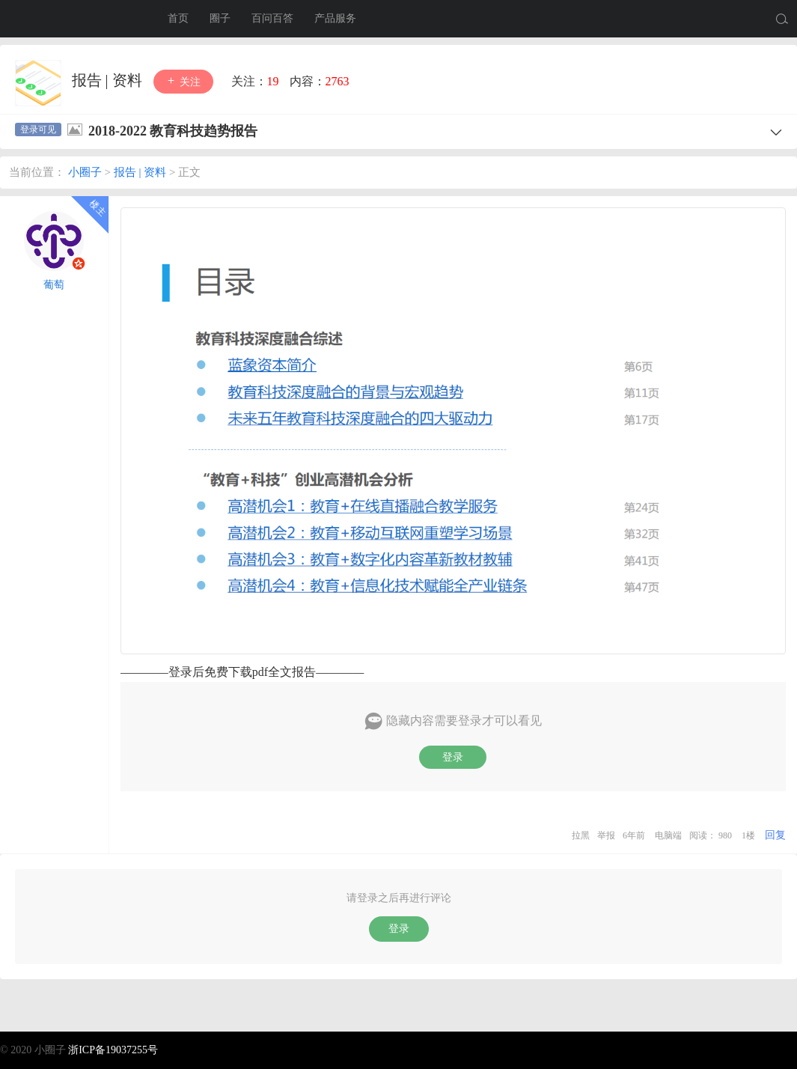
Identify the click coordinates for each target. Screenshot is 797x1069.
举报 (606, 835)
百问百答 (272, 18)
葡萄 (53, 284)
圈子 (220, 18)
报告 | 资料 (109, 80)
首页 (178, 18)
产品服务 (335, 18)
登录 (452, 757)
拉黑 (581, 835)
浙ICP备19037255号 (113, 1050)
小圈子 (75, 18)
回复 (775, 835)
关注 (183, 81)
